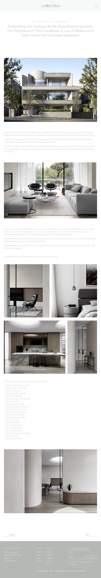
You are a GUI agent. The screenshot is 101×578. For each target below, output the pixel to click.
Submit (91, 557)
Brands (48, 552)
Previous (12, 535)
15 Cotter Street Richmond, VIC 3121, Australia (12, 555)
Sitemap (39, 561)
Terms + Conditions (41, 571)
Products (49, 555)
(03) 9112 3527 (10, 561)
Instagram (49, 558)
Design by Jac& (59, 571)
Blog (38, 558)
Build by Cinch (69, 571)
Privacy (51, 571)
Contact (39, 555)
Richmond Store (49, 562)
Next (87, 535)
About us (39, 552)
